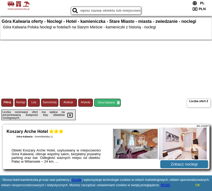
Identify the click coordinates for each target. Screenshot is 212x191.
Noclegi (20, 102)
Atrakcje (68, 102)
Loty (33, 102)
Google (76, 180)
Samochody (50, 102)
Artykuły (85, 102)
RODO (165, 185)
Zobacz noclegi (184, 164)
